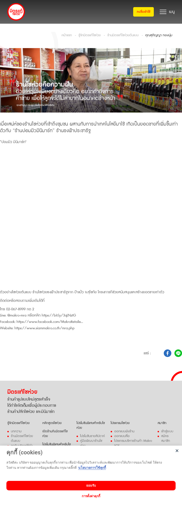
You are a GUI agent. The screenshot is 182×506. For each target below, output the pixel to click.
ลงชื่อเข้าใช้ (143, 11)
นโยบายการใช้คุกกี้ (92, 468)
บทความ (16, 430)
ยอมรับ (91, 485)
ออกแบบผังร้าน (124, 430)
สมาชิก (162, 422)
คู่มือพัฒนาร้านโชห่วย (91, 442)
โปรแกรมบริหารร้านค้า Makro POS (133, 442)
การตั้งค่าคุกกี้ (91, 496)
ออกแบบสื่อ (122, 435)
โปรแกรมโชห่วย (120, 422)
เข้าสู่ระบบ (167, 430)
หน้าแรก (67, 35)
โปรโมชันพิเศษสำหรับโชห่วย (91, 424)
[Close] (177, 451)
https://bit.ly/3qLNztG (59, 315)
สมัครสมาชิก (165, 438)
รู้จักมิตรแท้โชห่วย (89, 35)
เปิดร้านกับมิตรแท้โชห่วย (55, 433)
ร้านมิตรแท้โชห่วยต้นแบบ (123, 35)
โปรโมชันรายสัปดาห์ (92, 435)
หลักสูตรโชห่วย (52, 422)
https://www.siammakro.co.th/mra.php (44, 327)
